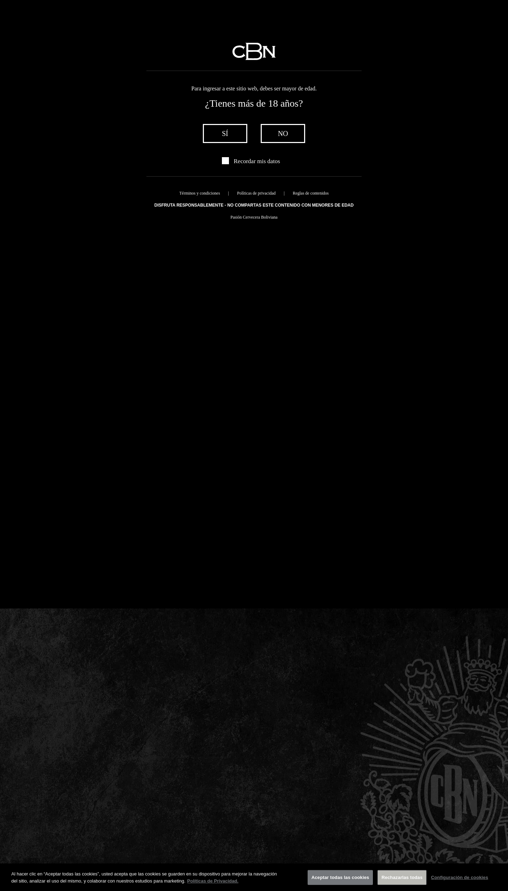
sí (225, 133)
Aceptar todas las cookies (340, 881)
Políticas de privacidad (256, 193)
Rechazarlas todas (401, 881)
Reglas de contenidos (311, 193)
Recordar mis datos (257, 161)
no (283, 133)
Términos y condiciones (199, 193)
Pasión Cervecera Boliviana (253, 217)
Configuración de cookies (459, 881)
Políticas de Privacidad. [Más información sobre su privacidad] (212, 884)
